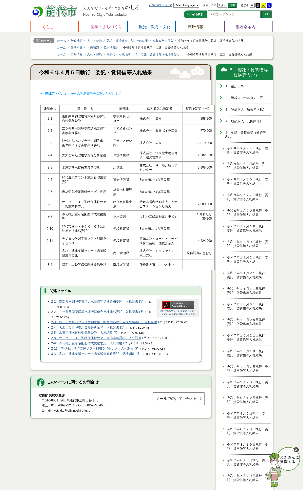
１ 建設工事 (234, 86)
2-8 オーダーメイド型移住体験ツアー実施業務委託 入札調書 (96, 338)
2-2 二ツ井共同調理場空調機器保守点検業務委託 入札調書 (94, 312)
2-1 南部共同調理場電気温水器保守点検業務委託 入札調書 (94, 301)
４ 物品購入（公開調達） (244, 121)
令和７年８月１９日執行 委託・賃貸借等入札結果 (247, 446)
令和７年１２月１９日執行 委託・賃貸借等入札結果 (247, 228)
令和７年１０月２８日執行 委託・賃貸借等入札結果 (247, 322)
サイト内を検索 (194, 14)
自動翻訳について (161, 5)
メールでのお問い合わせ (176, 399)
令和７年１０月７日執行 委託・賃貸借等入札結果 (247, 369)
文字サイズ (209, 5)
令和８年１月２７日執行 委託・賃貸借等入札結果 (247, 197)
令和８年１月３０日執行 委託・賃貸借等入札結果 (247, 181)
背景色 (245, 5)
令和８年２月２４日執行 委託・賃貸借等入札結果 (247, 150)
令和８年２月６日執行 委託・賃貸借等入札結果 (246, 166)
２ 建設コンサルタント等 (244, 97)
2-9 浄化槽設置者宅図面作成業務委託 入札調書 (86, 343)
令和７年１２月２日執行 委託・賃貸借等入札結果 (247, 259)
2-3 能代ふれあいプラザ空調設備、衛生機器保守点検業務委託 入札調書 (104, 322)
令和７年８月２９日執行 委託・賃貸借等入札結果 (247, 431)
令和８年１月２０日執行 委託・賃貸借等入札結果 (247, 212)
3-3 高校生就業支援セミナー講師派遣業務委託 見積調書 (93, 354)
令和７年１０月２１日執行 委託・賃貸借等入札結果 (247, 337)
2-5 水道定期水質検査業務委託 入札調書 (82, 332)
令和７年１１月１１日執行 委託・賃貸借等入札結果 (247, 291)
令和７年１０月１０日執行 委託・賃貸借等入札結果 (247, 353)
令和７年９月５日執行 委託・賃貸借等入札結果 (246, 415)
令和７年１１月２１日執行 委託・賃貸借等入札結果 (247, 275)
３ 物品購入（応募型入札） (245, 109)
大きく (222, 5)
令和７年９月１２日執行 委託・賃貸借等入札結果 (247, 400)
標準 (232, 5)
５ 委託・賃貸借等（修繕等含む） (248, 72)
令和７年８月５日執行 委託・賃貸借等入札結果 (246, 462)
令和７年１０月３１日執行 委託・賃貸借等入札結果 (247, 306)
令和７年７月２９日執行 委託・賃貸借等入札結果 (247, 478)
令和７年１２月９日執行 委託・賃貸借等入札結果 (247, 244)
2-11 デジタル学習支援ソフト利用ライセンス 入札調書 (92, 348)
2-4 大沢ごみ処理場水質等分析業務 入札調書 (85, 327)
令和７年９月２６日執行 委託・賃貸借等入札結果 (247, 384)
